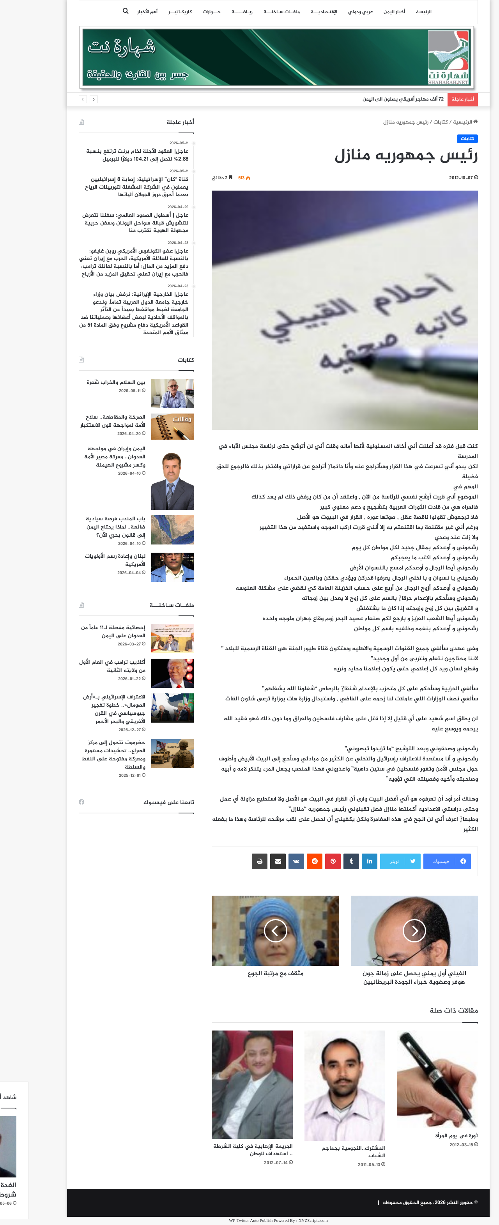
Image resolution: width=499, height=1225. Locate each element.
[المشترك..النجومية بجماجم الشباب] (316, 1086)
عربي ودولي (331, 12)
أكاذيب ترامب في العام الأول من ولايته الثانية (83, 666)
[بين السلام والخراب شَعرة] (143, 393)
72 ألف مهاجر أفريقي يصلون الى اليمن (374, 99)
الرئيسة (395, 12)
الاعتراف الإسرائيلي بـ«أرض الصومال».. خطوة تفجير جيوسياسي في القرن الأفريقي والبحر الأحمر (85, 709)
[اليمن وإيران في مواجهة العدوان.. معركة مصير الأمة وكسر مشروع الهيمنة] (143, 477)
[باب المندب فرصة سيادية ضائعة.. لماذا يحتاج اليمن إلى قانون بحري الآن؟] (143, 529)
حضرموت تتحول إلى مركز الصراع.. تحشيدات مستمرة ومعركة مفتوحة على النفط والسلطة (85, 755)
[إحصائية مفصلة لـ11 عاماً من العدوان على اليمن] (143, 638)
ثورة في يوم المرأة (428, 1135)
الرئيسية (436, 122)
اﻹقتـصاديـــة (295, 12)
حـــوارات (183, 12)
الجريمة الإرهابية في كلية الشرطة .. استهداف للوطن (224, 1150)
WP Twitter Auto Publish (222, 1221)
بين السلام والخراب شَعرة (87, 382)
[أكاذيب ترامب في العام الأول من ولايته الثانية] (143, 673)
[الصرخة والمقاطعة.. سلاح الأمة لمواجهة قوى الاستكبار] (143, 427)
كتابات (412, 122)
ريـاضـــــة (213, 12)
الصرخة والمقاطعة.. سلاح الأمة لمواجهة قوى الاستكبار (84, 421)
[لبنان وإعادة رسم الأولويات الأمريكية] (143, 567)
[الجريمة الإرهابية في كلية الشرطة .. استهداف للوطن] (223, 1085)
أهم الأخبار (118, 12)
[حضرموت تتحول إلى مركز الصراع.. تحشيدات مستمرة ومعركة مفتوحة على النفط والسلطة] (143, 753)
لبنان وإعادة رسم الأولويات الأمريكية (86, 560)
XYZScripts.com (284, 1221)
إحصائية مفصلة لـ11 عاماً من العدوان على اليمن (84, 631)
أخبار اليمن (365, 12)
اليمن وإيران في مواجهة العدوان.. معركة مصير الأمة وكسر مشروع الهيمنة (86, 457)
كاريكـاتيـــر (151, 12)
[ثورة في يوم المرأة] (408, 1079)
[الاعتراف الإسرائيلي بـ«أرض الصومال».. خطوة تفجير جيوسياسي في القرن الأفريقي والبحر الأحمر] (143, 708)
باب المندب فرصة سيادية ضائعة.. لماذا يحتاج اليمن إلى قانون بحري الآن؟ (87, 527)
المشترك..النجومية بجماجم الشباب (324, 1152)
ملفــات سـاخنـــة (253, 12)
